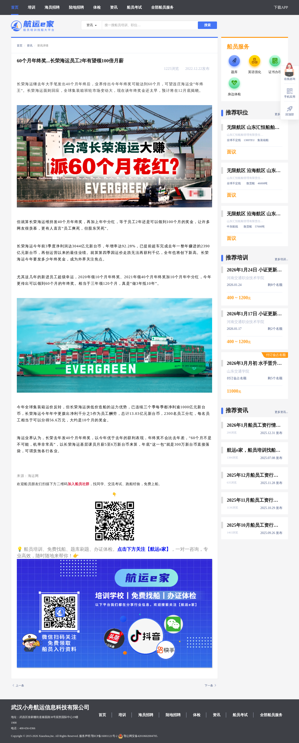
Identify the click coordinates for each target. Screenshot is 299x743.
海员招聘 (52, 7)
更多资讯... (281, 412)
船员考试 (134, 7)
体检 (97, 7)
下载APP (281, 7)
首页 (14, 7)
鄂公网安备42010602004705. (138, 736)
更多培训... (281, 259)
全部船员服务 (162, 7)
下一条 (210, 685)
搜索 (207, 25)
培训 (31, 7)
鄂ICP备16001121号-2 (104, 736)
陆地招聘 (76, 7)
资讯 (113, 7)
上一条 (18, 685)
